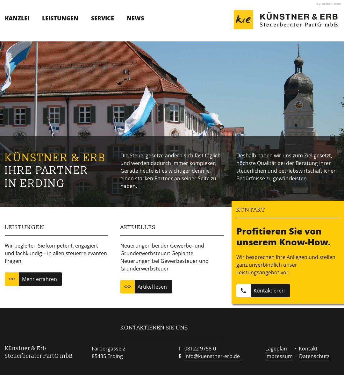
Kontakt (308, 348)
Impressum (279, 356)
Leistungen (60, 18)
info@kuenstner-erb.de (212, 356)
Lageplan (276, 348)
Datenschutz (314, 356)
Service (102, 18)
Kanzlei (17, 18)
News (135, 18)
